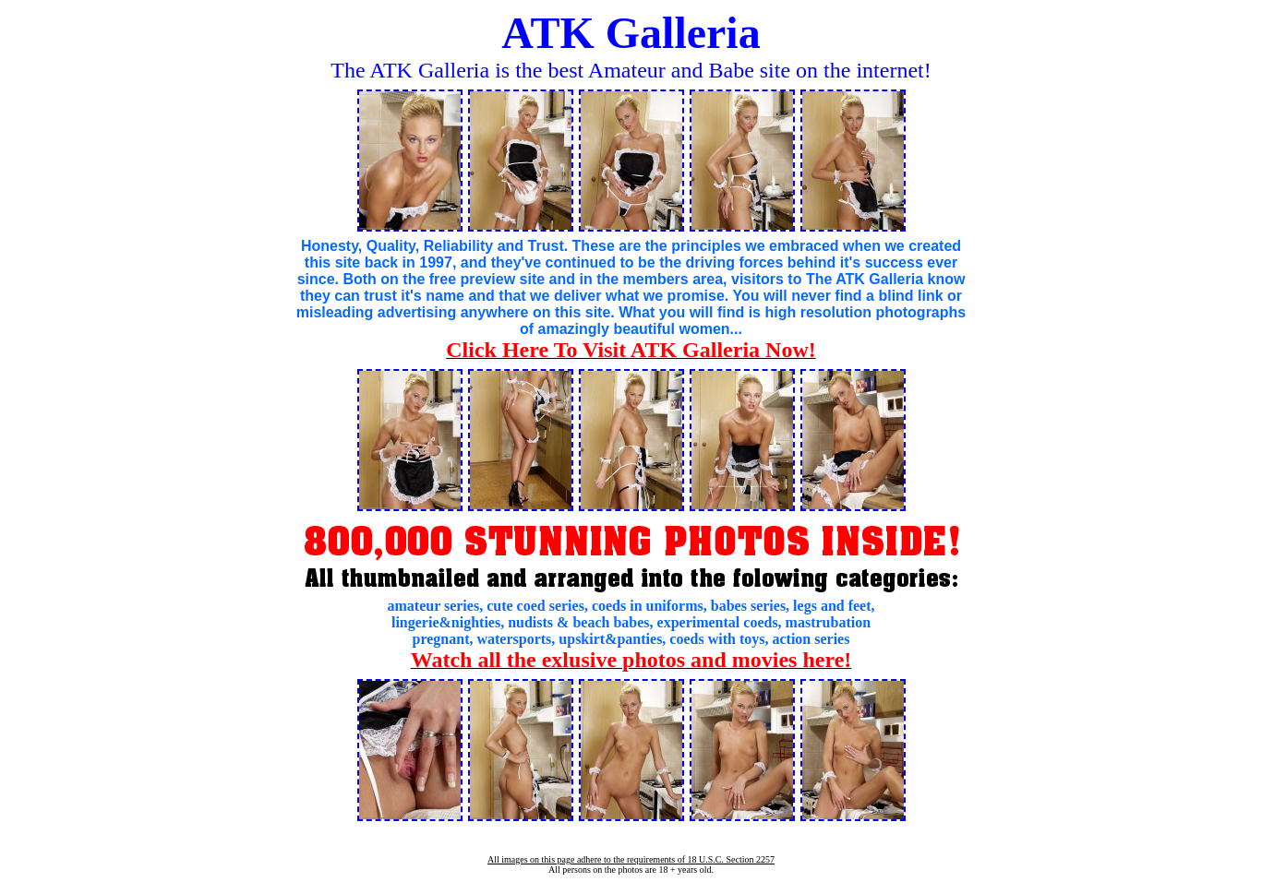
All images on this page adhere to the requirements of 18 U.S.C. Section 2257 (631, 859)
